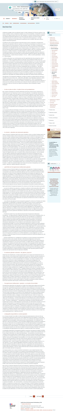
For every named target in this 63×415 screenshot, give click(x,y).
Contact (58, 9)
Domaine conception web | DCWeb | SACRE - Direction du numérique (39, 410)
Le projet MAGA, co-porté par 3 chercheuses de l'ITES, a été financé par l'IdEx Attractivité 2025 (54, 145)
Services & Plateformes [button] (24, 18)
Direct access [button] (49, 18)
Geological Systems (16, 23)
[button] (44, 18)
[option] (53, 146)
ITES (3, 23)
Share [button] (31, 396)
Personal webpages (23, 23)
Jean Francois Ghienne (31, 23)
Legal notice (27, 408)
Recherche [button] (15, 18)
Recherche (6, 23)
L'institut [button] (8, 18)
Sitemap (22, 408)
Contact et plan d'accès (26, 403)
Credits (31, 408)
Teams (11, 23)
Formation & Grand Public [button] (37, 18)
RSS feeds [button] (39, 396)
